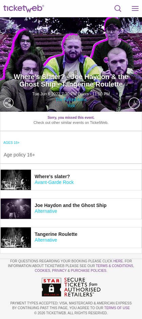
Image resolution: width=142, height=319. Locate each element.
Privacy (59, 271)
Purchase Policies (88, 271)
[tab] (71, 179)
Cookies (42, 271)
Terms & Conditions (114, 266)
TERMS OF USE (117, 308)
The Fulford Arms (71, 99)
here (118, 261)
